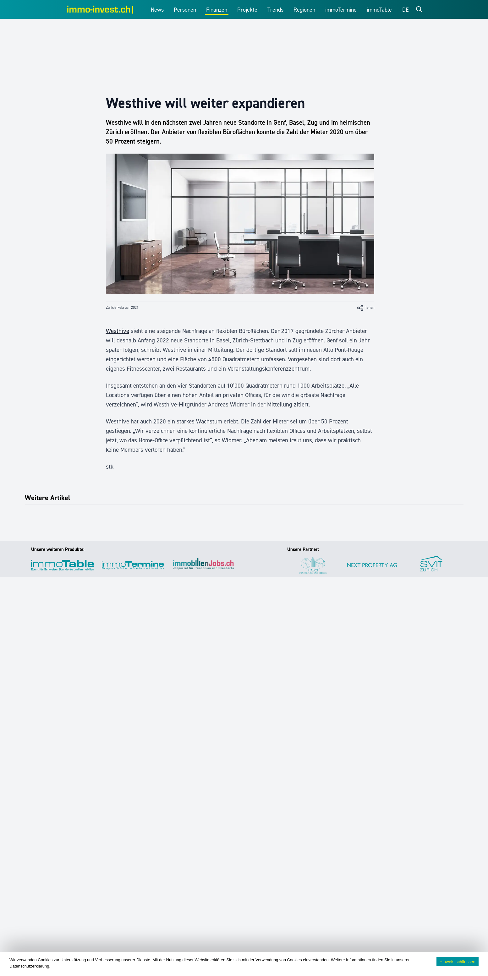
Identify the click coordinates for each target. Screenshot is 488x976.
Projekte (247, 10)
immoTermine (341, 10)
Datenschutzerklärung (29, 966)
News (157, 10)
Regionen (304, 10)
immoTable (379, 10)
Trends (275, 10)
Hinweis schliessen (457, 961)
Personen (185, 10)
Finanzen (216, 10)
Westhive (117, 331)
